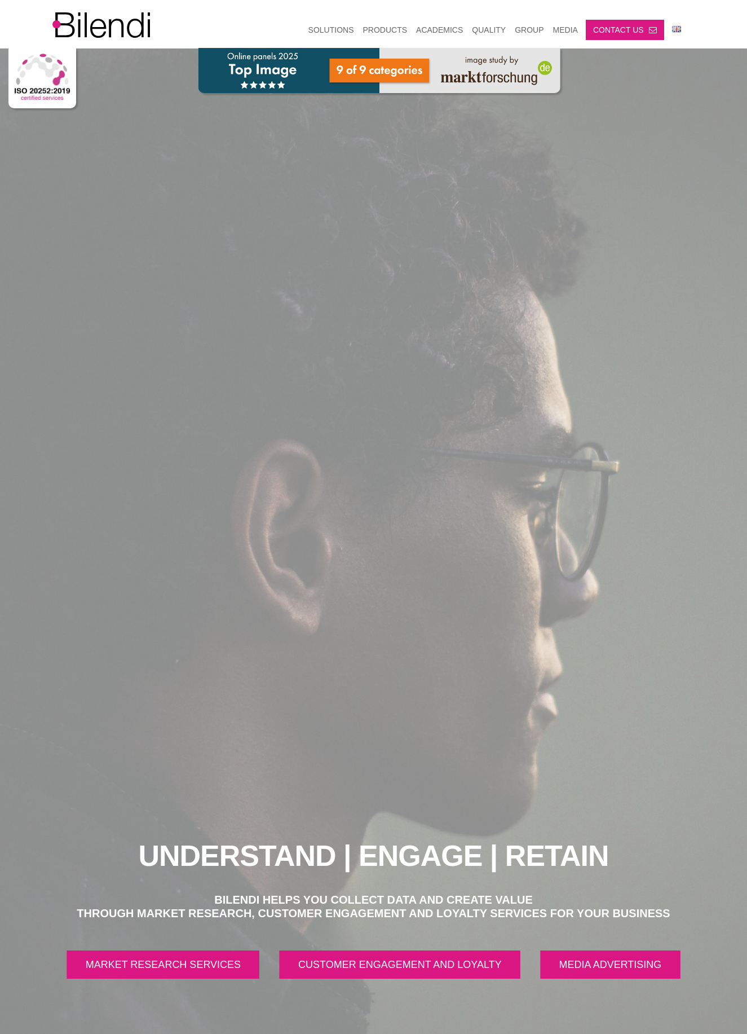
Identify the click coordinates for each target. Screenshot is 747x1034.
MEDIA (565, 29)
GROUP (529, 29)
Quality (489, 29)
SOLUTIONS (331, 29)
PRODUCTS (385, 29)
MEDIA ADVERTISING (610, 964)
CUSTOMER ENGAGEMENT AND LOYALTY (400, 964)
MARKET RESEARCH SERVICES (163, 964)
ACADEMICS (439, 29)
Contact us (625, 29)
